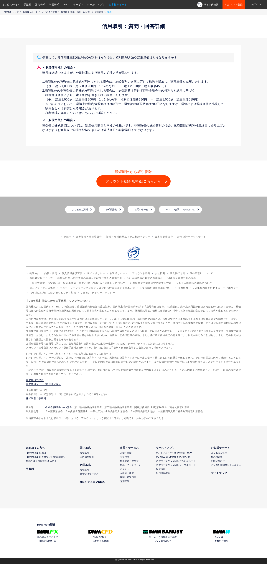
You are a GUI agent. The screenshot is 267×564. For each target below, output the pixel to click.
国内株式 (40, 4)
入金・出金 (126, 452)
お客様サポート (118, 4)
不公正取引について (201, 273)
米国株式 (54, 4)
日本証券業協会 (164, 236)
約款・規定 (50, 273)
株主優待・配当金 (129, 461)
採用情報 (183, 287)
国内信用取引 (87, 457)
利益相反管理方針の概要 (181, 278)
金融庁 (67, 236)
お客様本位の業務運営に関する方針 (151, 283)
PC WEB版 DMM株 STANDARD (173, 457)
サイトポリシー (96, 273)
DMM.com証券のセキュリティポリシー (216, 287)
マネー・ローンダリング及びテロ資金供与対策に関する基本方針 (97, 287)
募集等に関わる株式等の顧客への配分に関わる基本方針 (89, 278)
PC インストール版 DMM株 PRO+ (174, 452)
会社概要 (160, 273)
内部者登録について (41, 278)
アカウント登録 (234, 4)
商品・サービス (129, 447)
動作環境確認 (163, 473)
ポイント (124, 469)
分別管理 (124, 481)
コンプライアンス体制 (42, 287)
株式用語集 (111, 209)
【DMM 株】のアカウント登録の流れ (45, 457)
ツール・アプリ (96, 4)
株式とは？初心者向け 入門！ (41, 461)
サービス (78, 4)
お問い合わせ (141, 209)
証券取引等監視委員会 (89, 236)
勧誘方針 (34, 273)
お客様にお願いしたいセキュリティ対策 (52, 292)
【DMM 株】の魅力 (36, 452)
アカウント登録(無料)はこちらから (133, 181)
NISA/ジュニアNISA (92, 481)
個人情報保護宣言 (72, 273)
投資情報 (160, 469)
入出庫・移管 (127, 473)
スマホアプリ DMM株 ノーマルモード (176, 465)
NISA (66, 4)
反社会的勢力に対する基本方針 (145, 278)
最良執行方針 (177, 273)
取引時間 (124, 457)
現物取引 (84, 452)
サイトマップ (219, 472)
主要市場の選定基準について (156, 287)
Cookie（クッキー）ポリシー (98, 292)
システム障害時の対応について (194, 283)
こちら (86, 112)
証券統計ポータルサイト (191, 236)
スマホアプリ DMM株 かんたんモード (176, 461)
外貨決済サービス (89, 474)
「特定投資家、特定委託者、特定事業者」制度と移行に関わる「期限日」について (77, 283)
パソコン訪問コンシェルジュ (180, 209)
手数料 (27, 4)
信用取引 (99, 12)
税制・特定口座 (128, 477)
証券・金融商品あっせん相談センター (128, 236)
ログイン (256, 4)
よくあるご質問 (49, 12)
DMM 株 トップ (11, 12)
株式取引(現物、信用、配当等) (75, 12)
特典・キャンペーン (130, 465)
